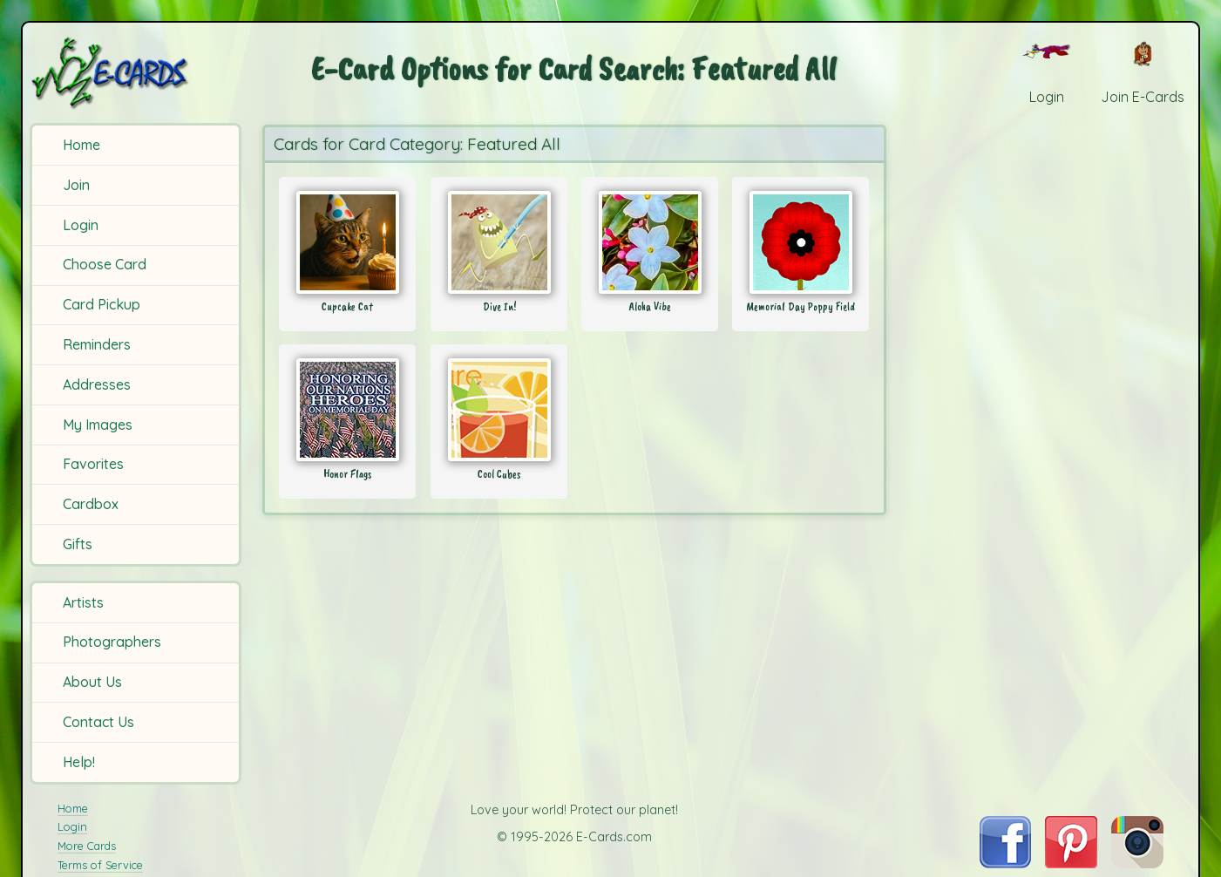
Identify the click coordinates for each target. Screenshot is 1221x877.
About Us (92, 681)
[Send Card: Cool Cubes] (498, 409)
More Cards (87, 846)
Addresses (97, 384)
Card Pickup (101, 304)
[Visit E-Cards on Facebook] (1005, 863)
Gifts (77, 544)
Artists (83, 602)
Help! (79, 762)
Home (81, 144)
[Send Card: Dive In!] (498, 242)
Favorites (93, 463)
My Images (97, 424)
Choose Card (104, 264)
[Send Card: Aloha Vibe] (649, 242)
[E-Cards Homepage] (138, 73)
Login (80, 225)
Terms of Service (100, 865)
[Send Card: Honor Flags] (347, 409)
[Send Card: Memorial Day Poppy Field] (800, 242)
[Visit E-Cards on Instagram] (1137, 863)
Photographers (112, 641)
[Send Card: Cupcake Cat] (347, 242)
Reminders (97, 344)
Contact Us (98, 722)
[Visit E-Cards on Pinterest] (1071, 863)
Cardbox (91, 504)
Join (76, 185)
